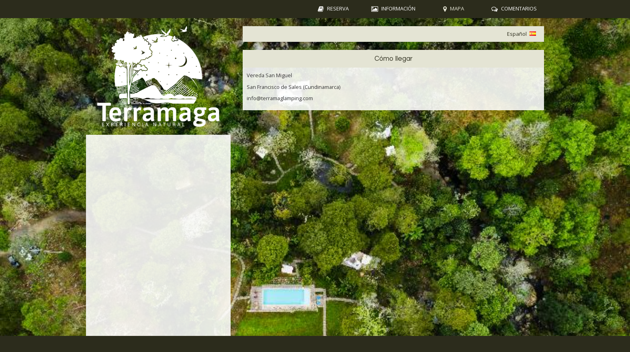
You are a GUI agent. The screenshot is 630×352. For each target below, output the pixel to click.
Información (398, 8)
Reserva (338, 8)
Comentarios (519, 8)
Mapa (457, 8)
